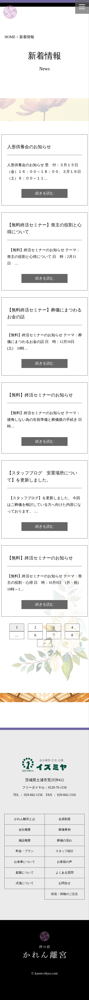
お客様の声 (64, 861)
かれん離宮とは (24, 819)
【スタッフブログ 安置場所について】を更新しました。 (42, 476)
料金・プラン (25, 851)
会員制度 (65, 819)
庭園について (25, 872)
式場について (25, 883)
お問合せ (65, 883)
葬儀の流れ (64, 840)
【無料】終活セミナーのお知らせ (40, 395)
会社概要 (25, 829)
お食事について (24, 861)
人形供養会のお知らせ (29, 146)
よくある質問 (65, 872)
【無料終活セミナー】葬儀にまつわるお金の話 (44, 313)
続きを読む (44, 193)
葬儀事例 (65, 829)
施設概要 (25, 840)
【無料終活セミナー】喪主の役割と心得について (44, 228)
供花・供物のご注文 (64, 894)
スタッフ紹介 (65, 851)
